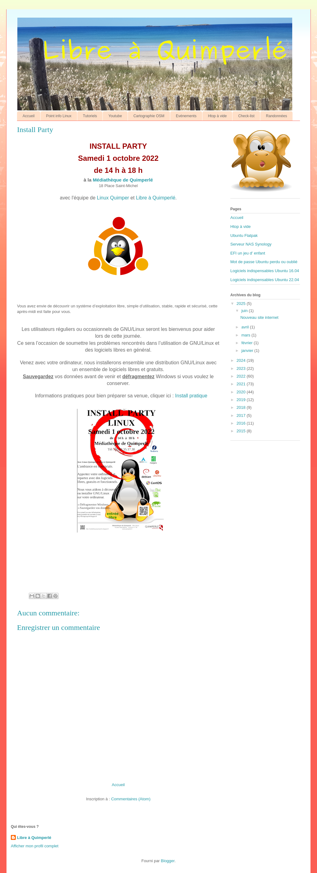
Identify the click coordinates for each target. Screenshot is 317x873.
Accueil (29, 116)
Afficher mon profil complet (35, 846)
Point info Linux (59, 116)
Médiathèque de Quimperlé (123, 179)
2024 (242, 360)
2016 (242, 423)
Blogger (168, 860)
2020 (242, 392)
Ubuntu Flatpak (244, 235)
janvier (247, 350)
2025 (242, 303)
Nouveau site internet (259, 317)
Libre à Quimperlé (155, 197)
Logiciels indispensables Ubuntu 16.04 (264, 270)
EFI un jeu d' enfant (247, 253)
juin (245, 310)
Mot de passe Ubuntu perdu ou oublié (263, 261)
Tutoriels (90, 116)
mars (246, 335)
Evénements (186, 116)
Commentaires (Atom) (130, 799)
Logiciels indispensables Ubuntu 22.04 (264, 279)
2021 (242, 384)
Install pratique (191, 395)
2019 (242, 399)
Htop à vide (217, 116)
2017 (242, 415)
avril (245, 327)
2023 (242, 368)
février (247, 342)
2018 (242, 407)
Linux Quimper (113, 197)
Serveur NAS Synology (250, 244)
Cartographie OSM (148, 116)
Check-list (246, 116)
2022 (242, 376)
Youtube (115, 116)
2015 (242, 431)
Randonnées (276, 116)
